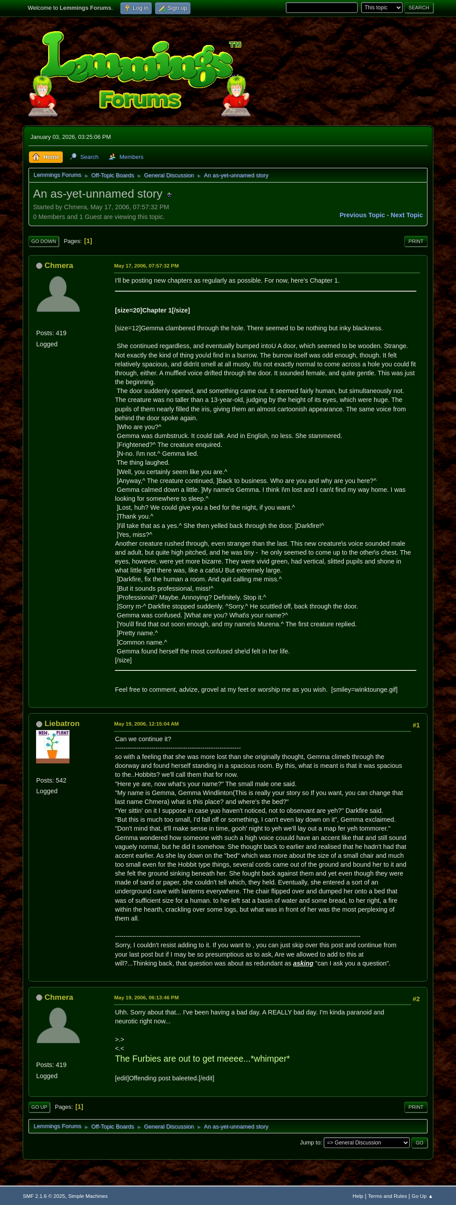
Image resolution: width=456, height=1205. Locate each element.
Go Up (39, 1107)
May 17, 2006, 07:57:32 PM (146, 265)
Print (415, 241)
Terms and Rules (387, 1196)
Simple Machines (88, 1196)
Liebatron (62, 723)
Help (358, 1196)
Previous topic (362, 215)
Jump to (310, 1142)
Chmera (59, 265)
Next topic (407, 215)
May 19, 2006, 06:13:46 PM (146, 997)
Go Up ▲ (422, 1196)
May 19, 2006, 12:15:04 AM (146, 723)
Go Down (43, 241)
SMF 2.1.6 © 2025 (44, 1196)
